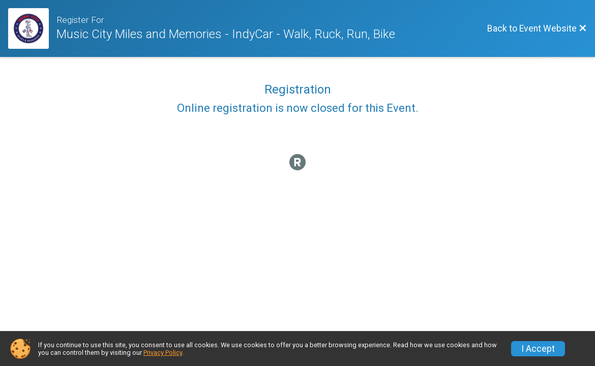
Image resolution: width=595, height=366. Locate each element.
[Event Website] (32, 28)
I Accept (538, 349)
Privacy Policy (162, 352)
